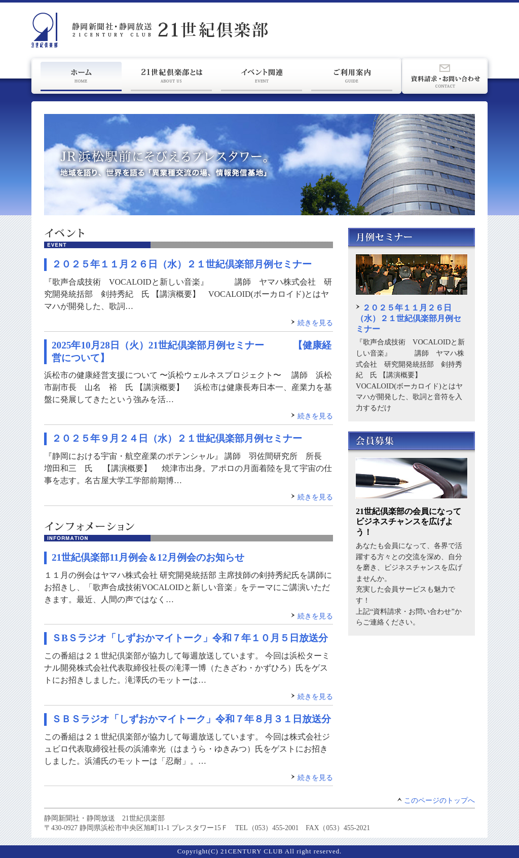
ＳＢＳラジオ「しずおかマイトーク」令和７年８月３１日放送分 (191, 719)
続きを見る (315, 323)
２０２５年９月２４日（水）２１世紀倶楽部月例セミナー (177, 438)
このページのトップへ (439, 800)
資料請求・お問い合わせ (445, 76)
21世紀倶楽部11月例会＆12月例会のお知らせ (148, 557)
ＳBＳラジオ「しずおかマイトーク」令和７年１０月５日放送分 (190, 638)
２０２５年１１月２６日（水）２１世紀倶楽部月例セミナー (182, 264)
